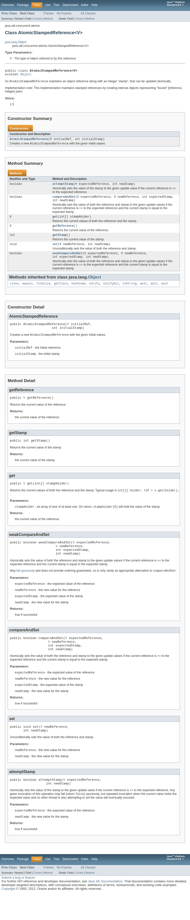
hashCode (78, 292)
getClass (61, 292)
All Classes (88, 13)
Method (48, 18)
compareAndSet (63, 201)
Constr (37, 18)
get (55, 222)
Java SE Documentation (105, 908)
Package (23, 5)
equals (27, 292)
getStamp (59, 241)
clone (14, 292)
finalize (43, 292)
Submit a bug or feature (18, 904)
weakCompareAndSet (67, 260)
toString (129, 292)
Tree (56, 5)
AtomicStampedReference (29, 141)
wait (143, 292)
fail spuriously (25, 587)
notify (94, 292)
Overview (7, 5)
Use (47, 5)
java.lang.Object (15, 42)
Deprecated (70, 5)
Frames (49, 13)
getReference (62, 231)
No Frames (64, 13)
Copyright (8, 915)
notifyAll (111, 292)
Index (84, 5)
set (55, 251)
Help (94, 5)
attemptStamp (62, 187)
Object (26, 76)
